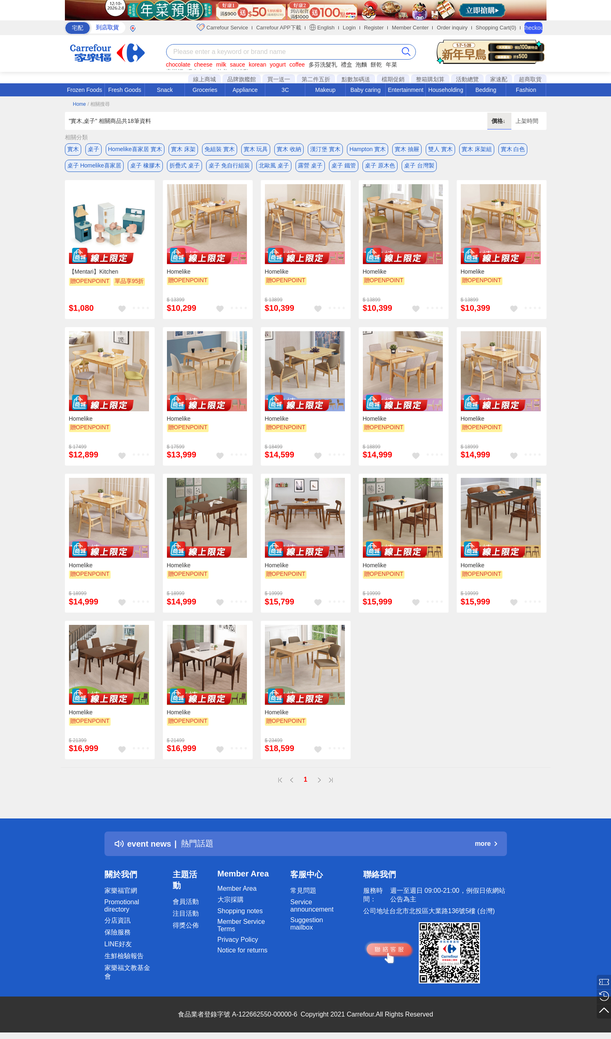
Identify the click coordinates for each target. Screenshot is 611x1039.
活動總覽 (467, 79)
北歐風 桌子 (274, 165)
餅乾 (376, 64)
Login (349, 28)
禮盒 (346, 64)
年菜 (391, 64)
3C (285, 90)
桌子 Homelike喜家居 (94, 165)
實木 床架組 (477, 149)
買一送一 (278, 79)
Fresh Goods (124, 90)
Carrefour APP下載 (278, 28)
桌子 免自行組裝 (229, 165)
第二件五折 (316, 79)
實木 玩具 (256, 149)
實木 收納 (289, 149)
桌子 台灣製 (419, 165)
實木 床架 (183, 149)
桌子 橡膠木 (145, 165)
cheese (203, 64)
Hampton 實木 (367, 149)
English (322, 27)
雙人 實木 (440, 149)
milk (221, 64)
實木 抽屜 (407, 149)
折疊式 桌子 (184, 165)
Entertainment (405, 90)
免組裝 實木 (219, 149)
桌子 (93, 149)
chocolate (178, 64)
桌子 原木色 (380, 165)
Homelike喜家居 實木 (135, 149)
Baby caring (365, 90)
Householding (445, 90)
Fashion (526, 90)
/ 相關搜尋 (98, 104)
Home (79, 104)
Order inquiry (452, 28)
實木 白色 (513, 149)
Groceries (205, 90)
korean (257, 64)
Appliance (245, 90)
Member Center (410, 28)
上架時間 (526, 121)
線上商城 (204, 79)
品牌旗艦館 (241, 79)
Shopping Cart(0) (496, 28)
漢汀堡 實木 (325, 149)
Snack (165, 90)
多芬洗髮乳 (323, 64)
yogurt (278, 64)
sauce (237, 64)
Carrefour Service (222, 27)
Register (374, 28)
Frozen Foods (84, 90)
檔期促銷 (393, 79)
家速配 (498, 79)
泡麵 (361, 64)
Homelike (179, 271)
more (486, 843)
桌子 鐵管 (343, 165)
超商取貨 (530, 79)
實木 (73, 149)
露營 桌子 (310, 165)
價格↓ (499, 121)
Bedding (485, 90)
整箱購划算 (430, 79)
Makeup (325, 90)
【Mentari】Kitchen (93, 271)
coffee (297, 64)
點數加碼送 (356, 79)
